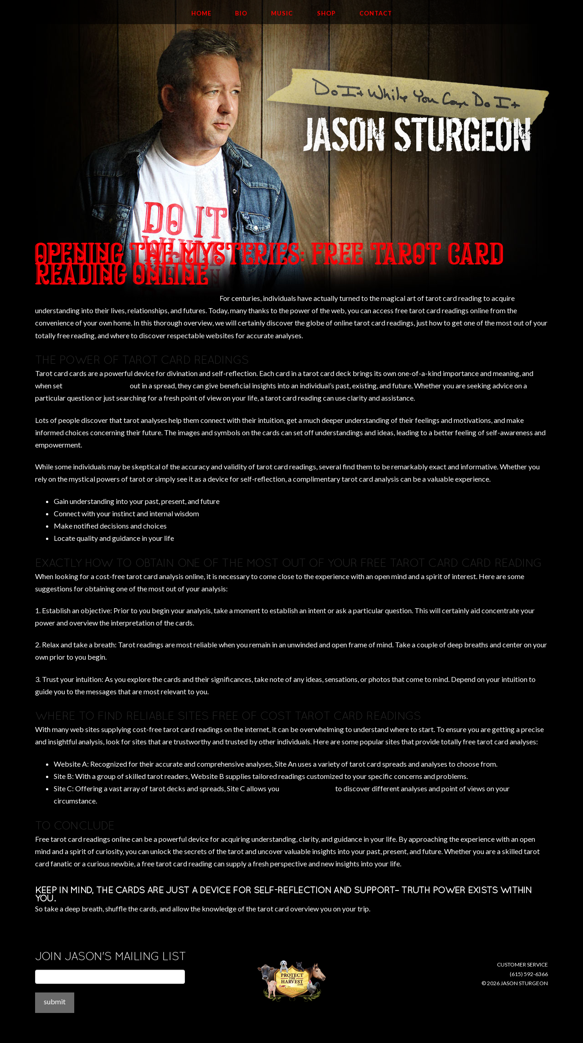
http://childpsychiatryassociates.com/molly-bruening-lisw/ (126, 298)
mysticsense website (96, 385)
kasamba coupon (307, 788)
